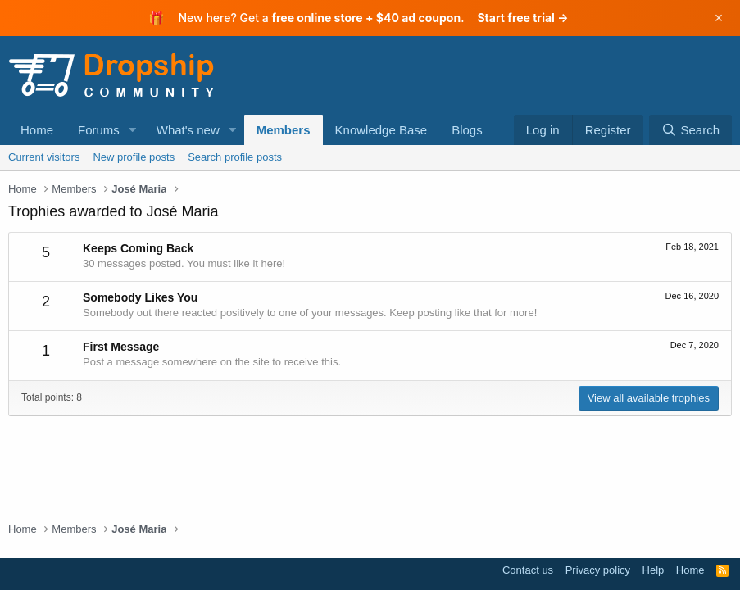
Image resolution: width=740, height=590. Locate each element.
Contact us (527, 570)
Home (36, 130)
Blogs (467, 130)
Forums (99, 130)
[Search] (690, 130)
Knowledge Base (381, 130)
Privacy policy (597, 570)
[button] (132, 130)
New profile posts (134, 157)
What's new (188, 130)
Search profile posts (235, 157)
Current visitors (43, 157)
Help (653, 570)
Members (284, 130)
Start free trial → (522, 18)
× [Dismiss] (719, 18)
